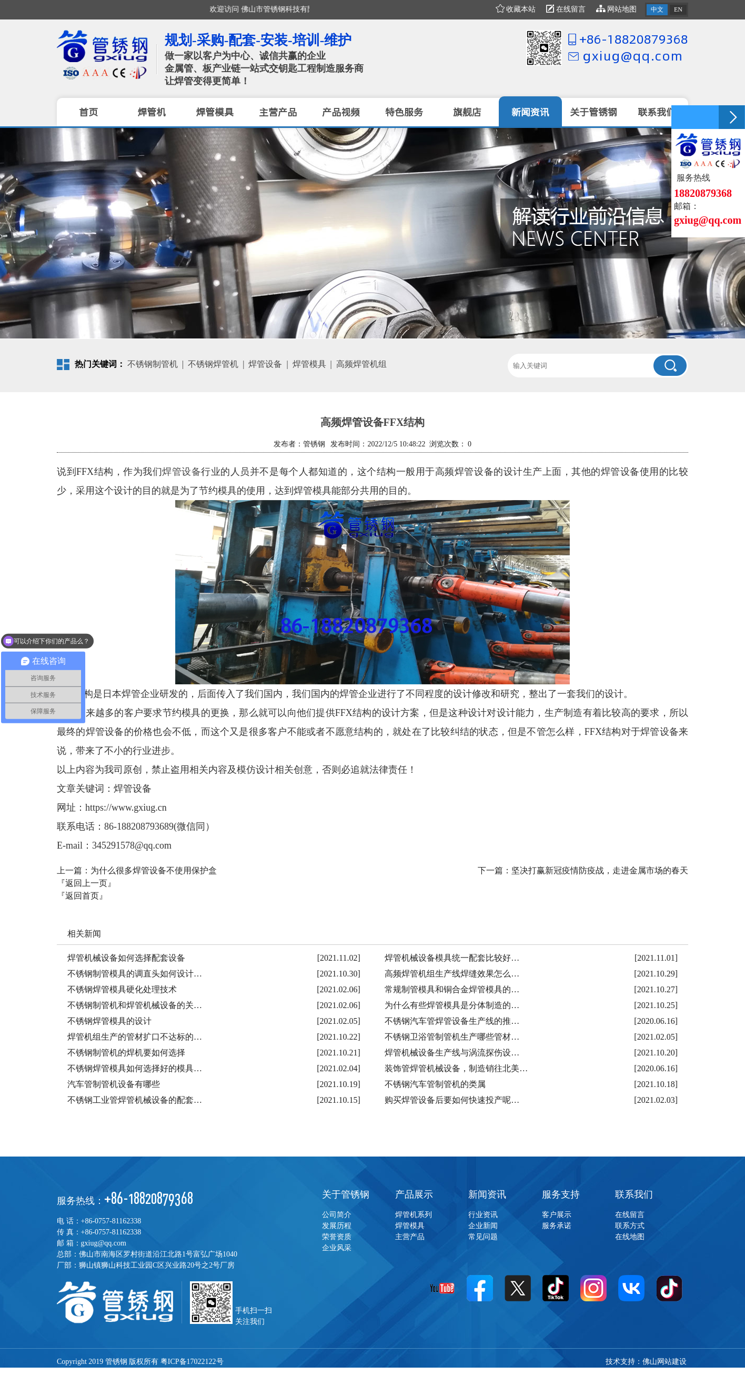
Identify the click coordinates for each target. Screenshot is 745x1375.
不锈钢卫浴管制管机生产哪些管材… (452, 1036)
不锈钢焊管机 (213, 364)
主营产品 (410, 1237)
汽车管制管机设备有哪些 (113, 1084)
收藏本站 (516, 9)
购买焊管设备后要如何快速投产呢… (452, 1099)
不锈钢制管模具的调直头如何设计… (134, 973)
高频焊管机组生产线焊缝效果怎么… (452, 973)
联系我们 (634, 1194)
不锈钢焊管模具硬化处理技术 (122, 989)
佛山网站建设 (664, 1362)
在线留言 (566, 9)
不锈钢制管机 (152, 364)
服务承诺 (556, 1226)
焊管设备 (265, 364)
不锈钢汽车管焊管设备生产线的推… (452, 1021)
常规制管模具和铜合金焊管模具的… (452, 989)
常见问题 (483, 1237)
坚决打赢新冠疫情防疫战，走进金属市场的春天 (599, 870)
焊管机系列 (413, 1215)
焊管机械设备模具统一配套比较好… (452, 957)
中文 (657, 9)
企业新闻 (483, 1226)
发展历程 (336, 1226)
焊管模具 (309, 364)
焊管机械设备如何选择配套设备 (126, 957)
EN (678, 9)
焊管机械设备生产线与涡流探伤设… (452, 1052)
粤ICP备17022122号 (192, 1362)
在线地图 (630, 1237)
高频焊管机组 (361, 364)
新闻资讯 (487, 1194)
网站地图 (616, 9)
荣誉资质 (336, 1237)
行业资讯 (483, 1215)
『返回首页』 (82, 895)
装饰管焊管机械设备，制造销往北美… (456, 1068)
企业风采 (336, 1248)
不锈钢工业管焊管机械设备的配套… (134, 1099)
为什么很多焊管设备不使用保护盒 (153, 870)
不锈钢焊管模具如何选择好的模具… (134, 1068)
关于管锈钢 (345, 1194)
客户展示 (556, 1215)
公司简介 (336, 1215)
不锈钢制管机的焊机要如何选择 (126, 1052)
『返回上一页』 (86, 883)
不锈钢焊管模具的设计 (109, 1021)
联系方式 (630, 1226)
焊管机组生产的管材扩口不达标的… (134, 1036)
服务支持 (561, 1194)
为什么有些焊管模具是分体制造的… (452, 1005)
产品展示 (414, 1194)
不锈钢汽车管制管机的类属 (435, 1084)
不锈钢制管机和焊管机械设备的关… (134, 1005)
